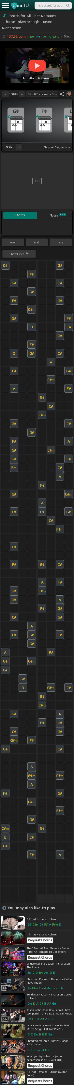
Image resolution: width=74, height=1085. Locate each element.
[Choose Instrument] (19, 147)
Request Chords (40, 940)
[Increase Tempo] (22, 94)
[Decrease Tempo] (5, 94)
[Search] (67, 6)
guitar (10, 147)
